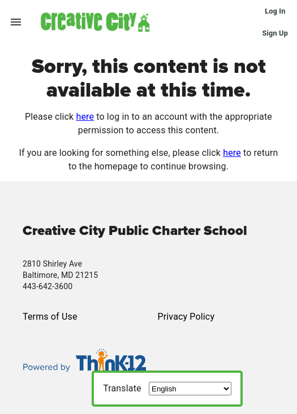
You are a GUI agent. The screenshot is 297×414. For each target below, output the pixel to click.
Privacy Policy (186, 316)
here (85, 116)
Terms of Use (50, 316)
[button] (150, 21)
